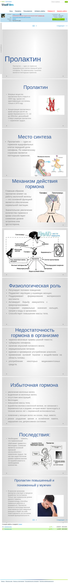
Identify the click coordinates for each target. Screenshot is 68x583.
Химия (14, 19)
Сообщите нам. (41, 15)
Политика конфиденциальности (46, 581)
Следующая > (61, 26)
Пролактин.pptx (8, 529)
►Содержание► (1, 48)
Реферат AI (51, 11)
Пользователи (27, 11)
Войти (3, 1)
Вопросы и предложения (18, 581)
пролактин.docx (8, 526)
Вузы (11, 11)
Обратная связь (9, 581)
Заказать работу (62, 11)
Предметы (18, 11)
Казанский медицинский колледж (21, 17)
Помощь (3, 581)
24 (49, 526)
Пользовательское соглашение (32, 581)
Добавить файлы (40, 11)
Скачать (58, 19)
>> (66, 26)
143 (49, 529)
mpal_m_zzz (15, 14)
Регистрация (9, 1)
